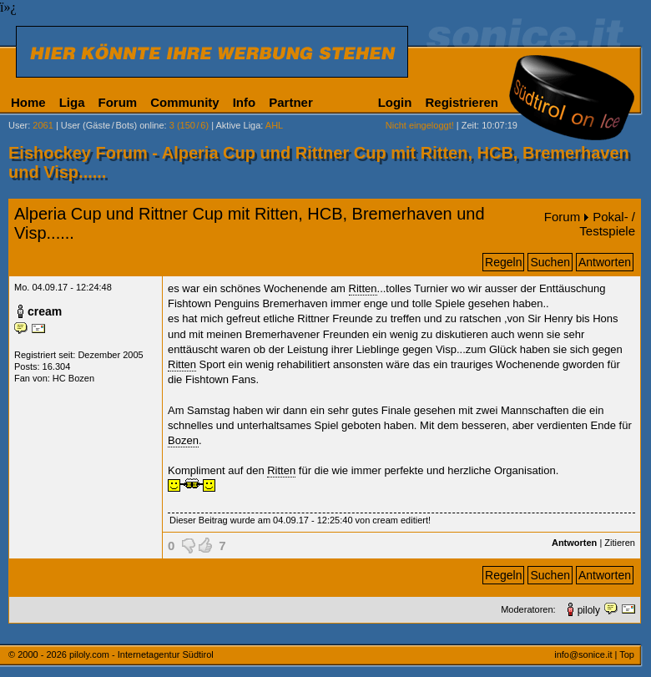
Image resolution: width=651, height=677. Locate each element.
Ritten (363, 288)
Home (28, 102)
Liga (72, 102)
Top (626, 654)
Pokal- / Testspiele (607, 224)
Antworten (604, 262)
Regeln (503, 262)
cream (45, 311)
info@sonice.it (583, 654)
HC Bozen (73, 378)
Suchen (549, 262)
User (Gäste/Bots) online (112, 125)
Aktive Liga (238, 125)
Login (395, 102)
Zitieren (619, 543)
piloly (589, 610)
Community (185, 102)
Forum (118, 102)
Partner (291, 102)
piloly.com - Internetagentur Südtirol (141, 654)
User (18, 125)
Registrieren (461, 102)
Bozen (183, 440)
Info (244, 102)
